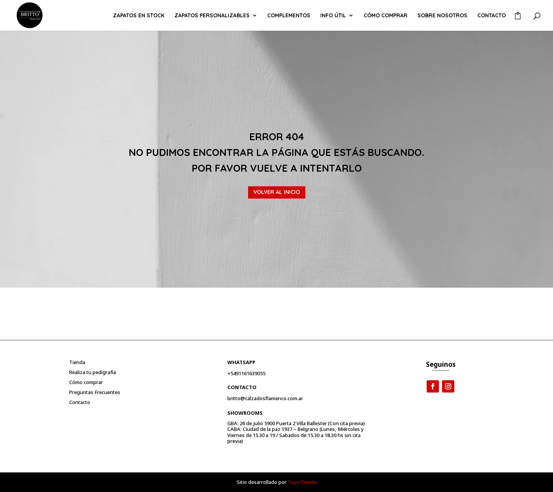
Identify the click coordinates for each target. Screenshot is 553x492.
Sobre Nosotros (442, 16)
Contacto (491, 16)
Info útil (333, 16)
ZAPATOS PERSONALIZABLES (212, 16)
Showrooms (245, 412)
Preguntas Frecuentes (94, 392)
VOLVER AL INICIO (276, 192)
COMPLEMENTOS (288, 16)
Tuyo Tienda (302, 482)
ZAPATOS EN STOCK (138, 16)
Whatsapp (241, 362)
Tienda (77, 362)
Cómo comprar (385, 16)
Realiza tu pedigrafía (92, 372)
